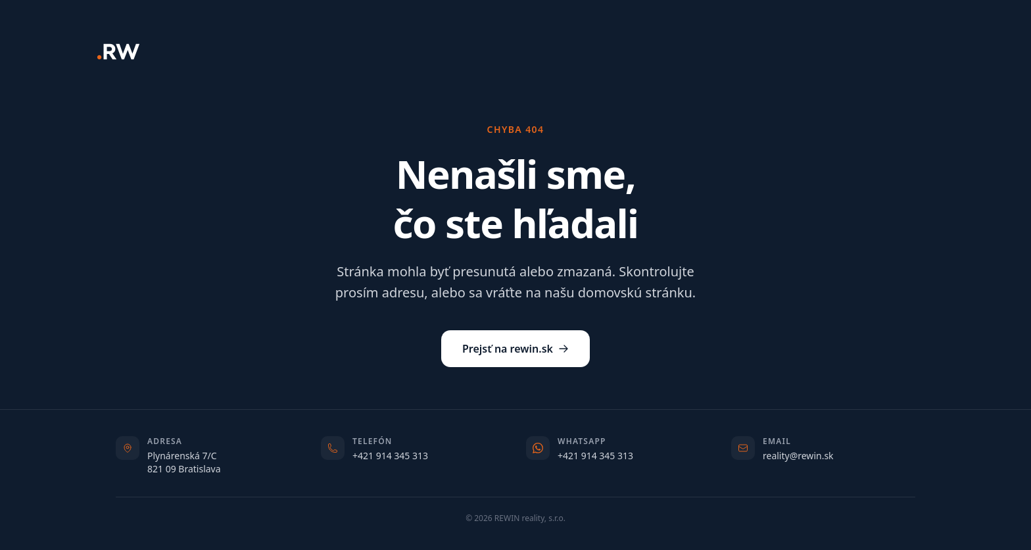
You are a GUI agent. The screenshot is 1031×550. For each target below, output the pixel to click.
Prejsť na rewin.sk (515, 348)
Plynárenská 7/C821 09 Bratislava (184, 462)
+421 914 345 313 (390, 455)
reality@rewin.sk (798, 455)
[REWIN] (118, 51)
